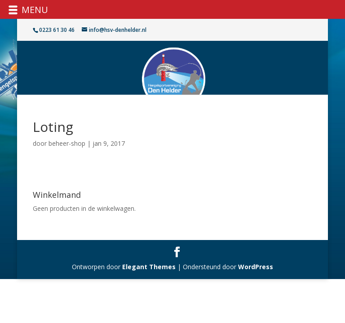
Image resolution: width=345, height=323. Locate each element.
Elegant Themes (149, 266)
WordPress (255, 266)
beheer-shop (67, 143)
